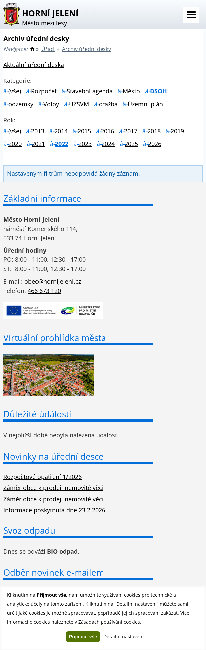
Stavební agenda (90, 91)
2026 (154, 144)
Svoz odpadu (29, 530)
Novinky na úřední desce (53, 456)
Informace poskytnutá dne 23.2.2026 (54, 510)
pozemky (20, 104)
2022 (61, 144)
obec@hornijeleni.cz (52, 281)
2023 (85, 144)
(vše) (14, 91)
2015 (84, 131)
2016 (107, 131)
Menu (191, 15)
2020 (15, 144)
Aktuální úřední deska (33, 65)
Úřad (48, 49)
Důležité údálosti (37, 414)
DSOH (158, 91)
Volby (51, 104)
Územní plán (145, 104)
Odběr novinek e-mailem (53, 572)
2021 (38, 144)
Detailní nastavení (123, 636)
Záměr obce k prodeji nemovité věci (53, 488)
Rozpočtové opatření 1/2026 (42, 477)
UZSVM (79, 104)
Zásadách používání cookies (109, 622)
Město (131, 91)
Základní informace (42, 198)
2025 (131, 144)
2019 (177, 131)
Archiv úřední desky (86, 49)
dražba (108, 104)
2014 (61, 131)
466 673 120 (44, 291)
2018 (154, 131)
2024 (108, 144)
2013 (37, 131)
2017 (130, 131)
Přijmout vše (83, 636)
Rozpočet (44, 91)
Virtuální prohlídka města (54, 338)
